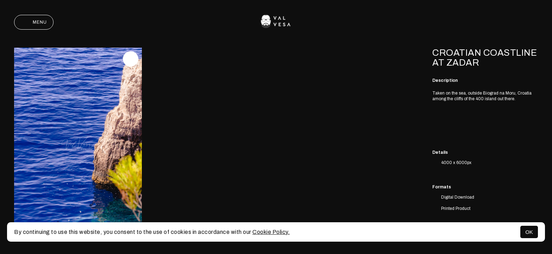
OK (529, 232)
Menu (34, 22)
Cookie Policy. (271, 232)
